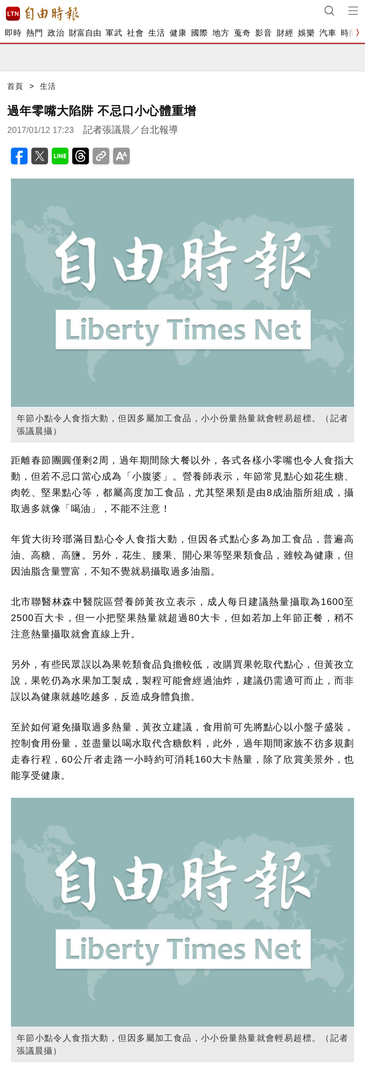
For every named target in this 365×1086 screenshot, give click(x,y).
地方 (220, 33)
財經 (285, 33)
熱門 (34, 33)
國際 (199, 33)
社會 (135, 33)
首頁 (15, 86)
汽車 (327, 33)
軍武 (114, 33)
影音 (263, 33)
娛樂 (306, 33)
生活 (156, 33)
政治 (56, 33)
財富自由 (85, 33)
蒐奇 (242, 33)
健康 (178, 33)
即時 (13, 33)
